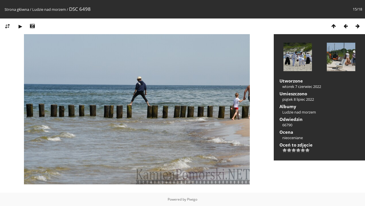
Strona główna (17, 9)
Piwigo (192, 199)
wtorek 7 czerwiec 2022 (301, 86)
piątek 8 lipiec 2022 (298, 99)
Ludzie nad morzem (49, 9)
